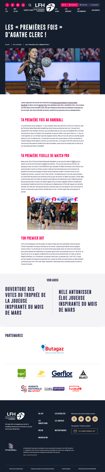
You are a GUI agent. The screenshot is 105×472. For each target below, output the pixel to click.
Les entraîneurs (81, 10)
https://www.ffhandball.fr (30, 455)
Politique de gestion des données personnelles (42, 469)
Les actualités (60, 414)
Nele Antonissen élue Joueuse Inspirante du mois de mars (78, 300)
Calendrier (83, 5)
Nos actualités (17, 45)
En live (40, 414)
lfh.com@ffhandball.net (84, 431)
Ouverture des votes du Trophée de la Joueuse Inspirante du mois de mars (25, 300)
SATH (45, 164)
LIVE (64, 5)
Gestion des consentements (16, 469)
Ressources (96, 10)
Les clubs (57, 10)
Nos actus (16, 10)
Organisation (43, 438)
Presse (40, 430)
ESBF (73, 162)
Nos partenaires (61, 430)
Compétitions (28, 10)
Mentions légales (66, 469)
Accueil (7, 45)
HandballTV (73, 5)
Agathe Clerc (42, 105)
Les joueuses (68, 10)
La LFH (6, 10)
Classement (94, 5)
